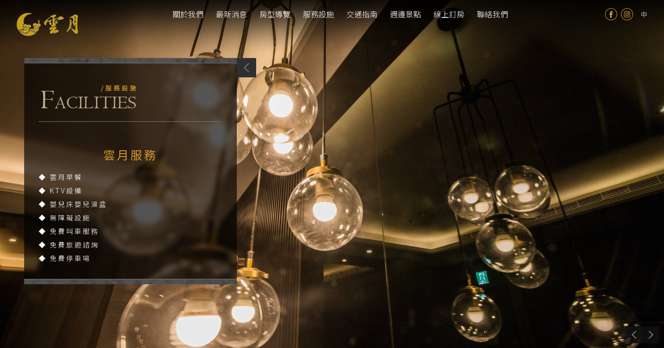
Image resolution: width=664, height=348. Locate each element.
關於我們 (188, 14)
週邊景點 (405, 14)
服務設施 (318, 14)
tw (644, 14)
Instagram (627, 14)
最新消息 (231, 14)
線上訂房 (448, 14)
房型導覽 (275, 14)
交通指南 (361, 14)
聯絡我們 (492, 14)
